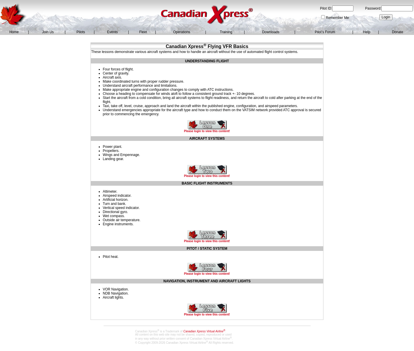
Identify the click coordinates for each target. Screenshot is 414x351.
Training (226, 32)
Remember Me (337, 18)
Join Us (48, 32)
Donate (397, 32)
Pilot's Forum (325, 32)
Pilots (81, 32)
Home (14, 32)
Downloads (270, 32)
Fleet (143, 32)
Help (366, 32)
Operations (181, 32)
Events (112, 32)
